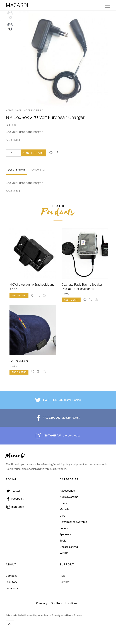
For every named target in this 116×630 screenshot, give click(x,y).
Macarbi (12, 617)
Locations (12, 590)
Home (9, 112)
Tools (63, 542)
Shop (18, 112)
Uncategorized (69, 549)
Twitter (13, 492)
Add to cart (33, 155)
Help (63, 578)
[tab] (16, 172)
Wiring (64, 555)
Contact (64, 584)
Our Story (11, 584)
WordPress (44, 617)
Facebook (14, 500)
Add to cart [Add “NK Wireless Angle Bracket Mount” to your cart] (19, 298)
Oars (62, 517)
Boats (63, 505)
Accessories (32, 112)
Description (16, 172)
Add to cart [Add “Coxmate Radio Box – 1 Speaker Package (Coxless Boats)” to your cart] (71, 302)
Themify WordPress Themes (67, 617)
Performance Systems (73, 524)
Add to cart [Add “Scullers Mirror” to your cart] (19, 374)
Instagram (15, 508)
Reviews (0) (37, 172)
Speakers (65, 536)
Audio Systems (69, 499)
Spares (64, 530)
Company (11, 578)
